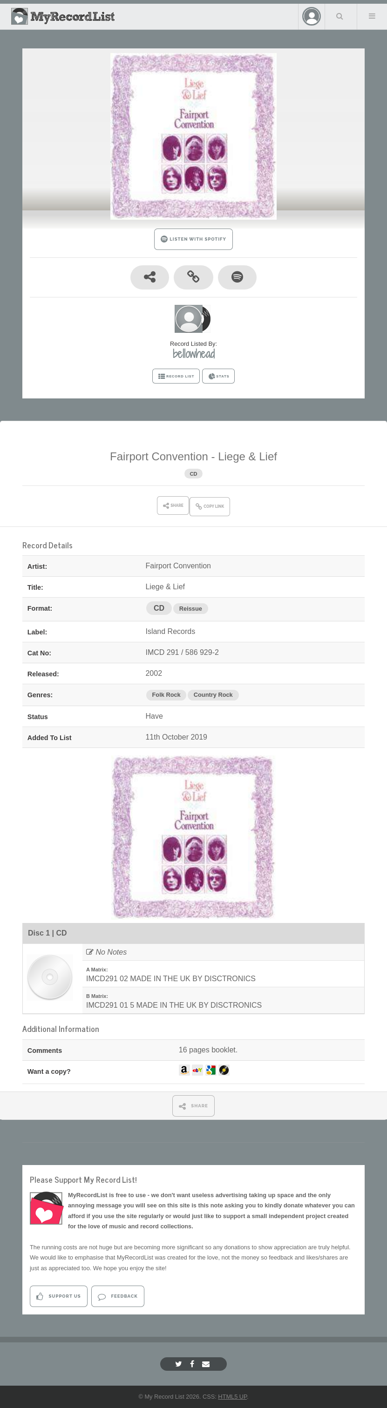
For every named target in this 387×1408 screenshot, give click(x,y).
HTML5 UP (232, 1396)
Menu (372, 16)
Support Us (58, 1296)
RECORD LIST (176, 376)
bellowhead (194, 353)
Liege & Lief (247, 456)
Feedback (117, 1296)
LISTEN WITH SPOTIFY (193, 239)
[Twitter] (179, 1364)
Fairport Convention (159, 456)
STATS (219, 376)
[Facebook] (193, 1364)
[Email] (207, 1364)
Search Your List (340, 16)
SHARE (193, 1106)
